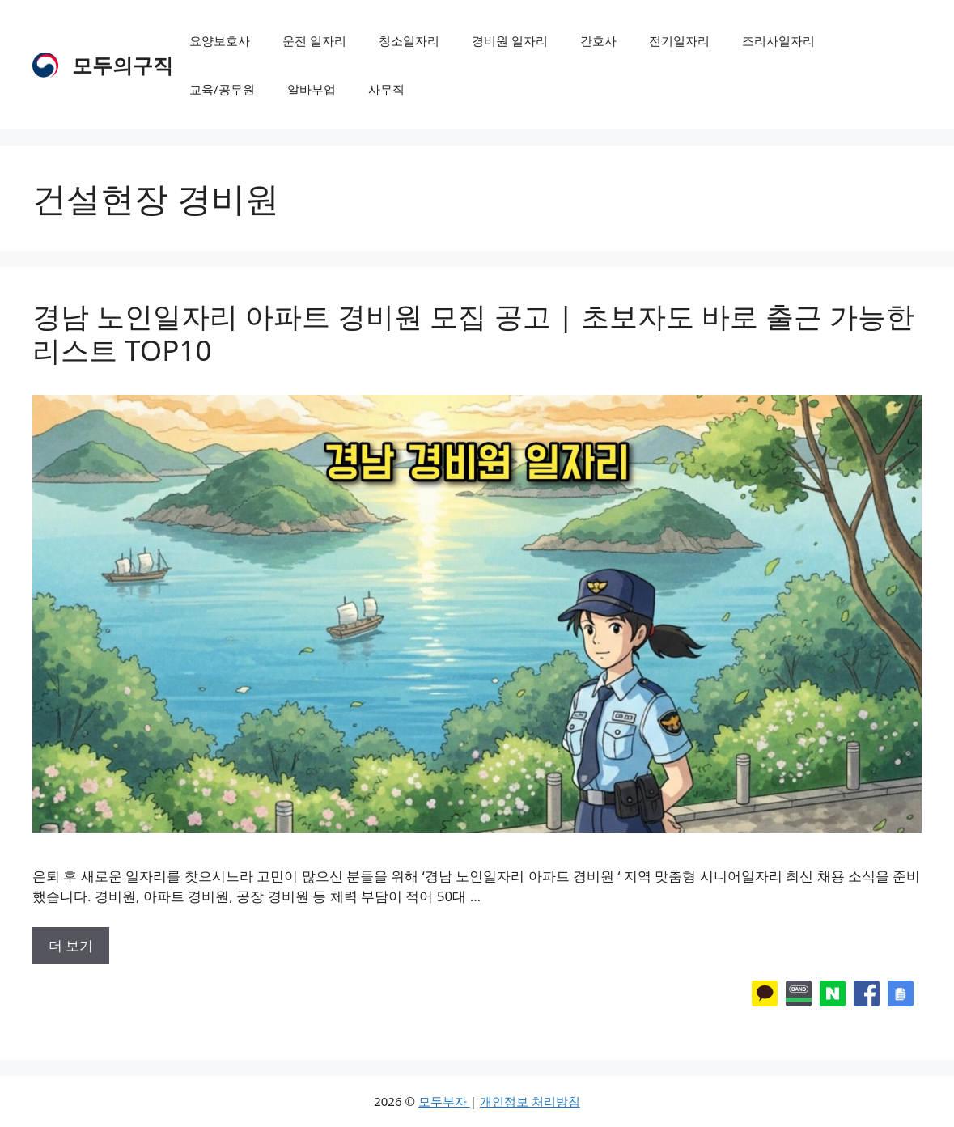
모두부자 (444, 1101)
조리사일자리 (778, 40)
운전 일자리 (314, 40)
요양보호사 (219, 40)
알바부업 (311, 89)
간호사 (598, 40)
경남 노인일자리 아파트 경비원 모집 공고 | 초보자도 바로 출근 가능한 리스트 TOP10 (473, 333)
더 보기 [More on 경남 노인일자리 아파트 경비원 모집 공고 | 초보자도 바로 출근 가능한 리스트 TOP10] (71, 945)
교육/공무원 (222, 89)
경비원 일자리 (510, 40)
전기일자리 (679, 40)
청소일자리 (409, 40)
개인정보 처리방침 (530, 1101)
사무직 (386, 89)
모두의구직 (122, 64)
